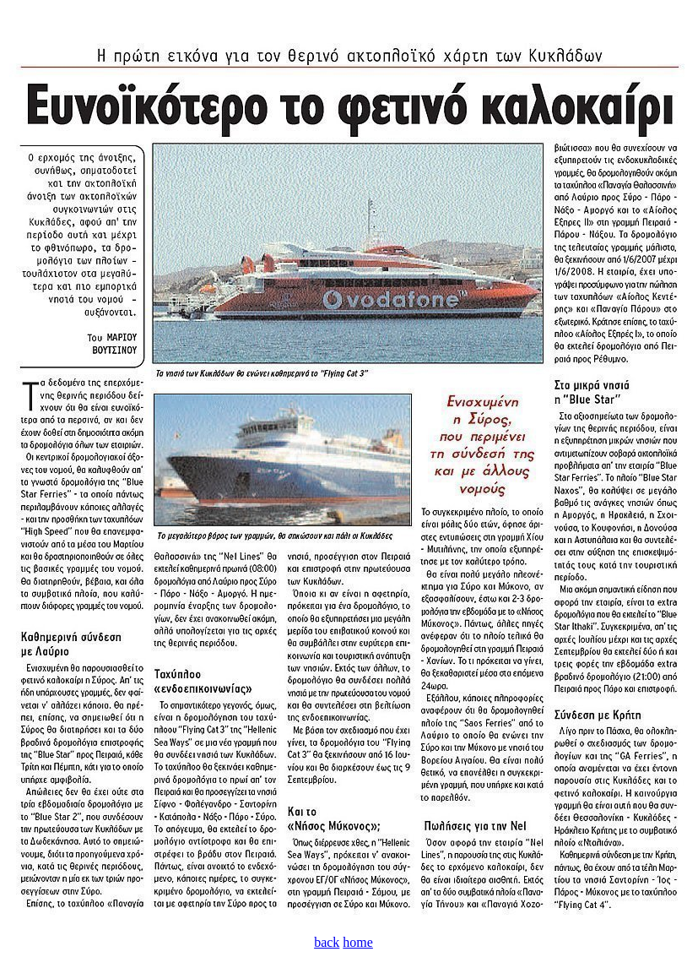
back (326, 942)
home (358, 942)
